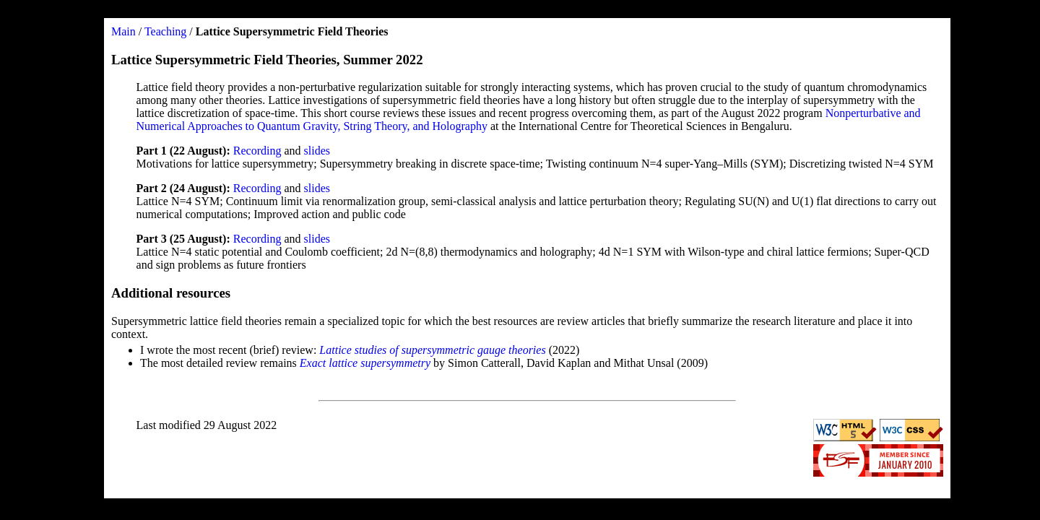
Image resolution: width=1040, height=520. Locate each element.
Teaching (165, 31)
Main (123, 31)
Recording (257, 150)
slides (317, 150)
